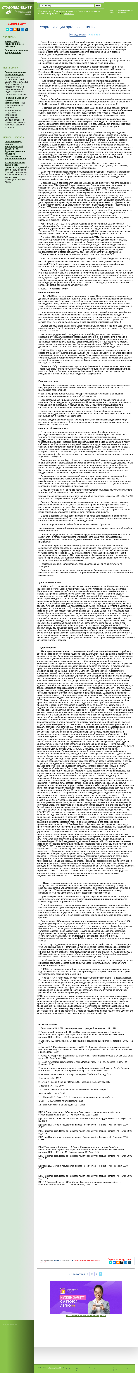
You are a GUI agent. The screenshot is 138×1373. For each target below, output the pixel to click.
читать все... (69, 14)
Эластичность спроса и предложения (16, 51)
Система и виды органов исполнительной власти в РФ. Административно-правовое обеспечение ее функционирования (15, 150)
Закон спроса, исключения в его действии (14, 43)
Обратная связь (113, 11)
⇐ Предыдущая (78, 35)
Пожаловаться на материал (125, 11)
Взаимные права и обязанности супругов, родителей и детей (17, 166)
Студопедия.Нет (54, 1368)
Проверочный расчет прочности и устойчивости (16, 100)
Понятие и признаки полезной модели (15, 73)
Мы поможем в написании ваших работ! (86, 1315)
